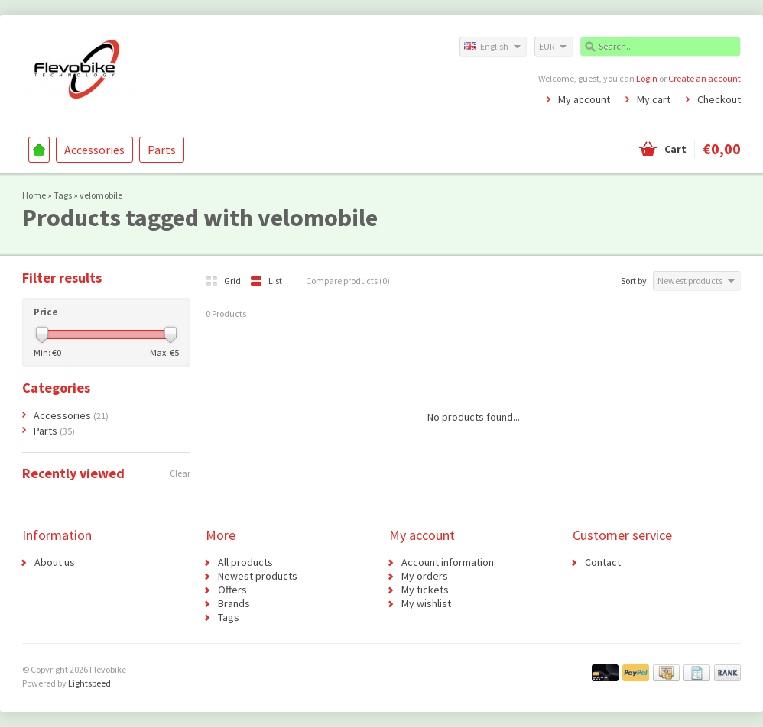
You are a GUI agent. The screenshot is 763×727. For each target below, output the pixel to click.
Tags (63, 195)
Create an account (704, 78)
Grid (224, 280)
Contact (603, 562)
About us (54, 562)
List (266, 280)
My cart (653, 99)
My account (584, 99)
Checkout (719, 99)
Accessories (94, 149)
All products (245, 562)
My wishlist (426, 603)
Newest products (257, 576)
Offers (232, 589)
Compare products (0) (348, 280)
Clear (180, 473)
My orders (424, 576)
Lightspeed (89, 683)
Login (646, 78)
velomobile (101, 195)
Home (39, 150)
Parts (162, 149)
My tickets (425, 589)
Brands (234, 603)
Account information (447, 562)
